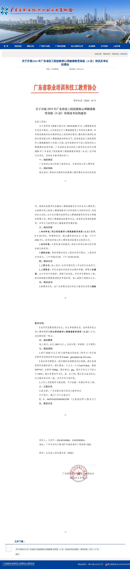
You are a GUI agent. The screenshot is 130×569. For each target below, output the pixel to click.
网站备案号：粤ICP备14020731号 (90, 564)
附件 (17, 554)
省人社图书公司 (77, 46)
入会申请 (116, 46)
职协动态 (18, 46)
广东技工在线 (44, 46)
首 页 (6, 46)
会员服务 (92, 46)
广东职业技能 (60, 46)
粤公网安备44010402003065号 (117, 564)
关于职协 (104, 46)
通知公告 (30, 46)
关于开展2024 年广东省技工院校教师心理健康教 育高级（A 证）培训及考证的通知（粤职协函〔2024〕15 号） (58, 549)
